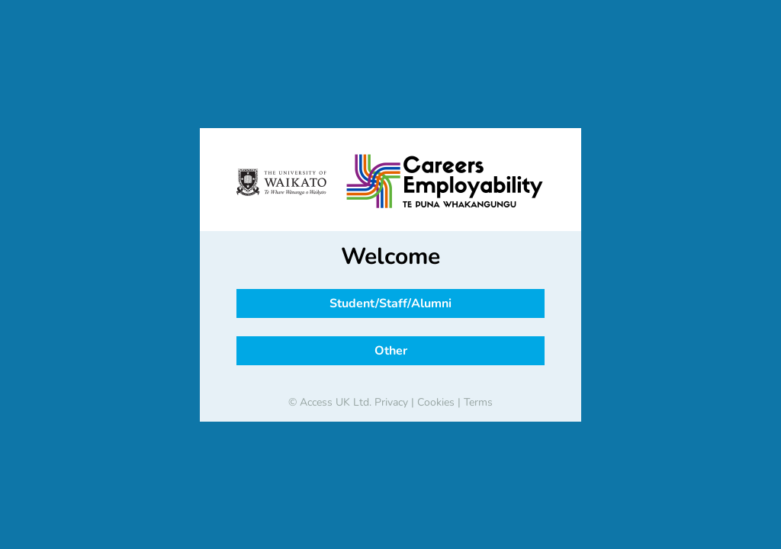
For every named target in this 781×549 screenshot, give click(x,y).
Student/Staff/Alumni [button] (390, 303)
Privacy (391, 402)
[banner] (390, 182)
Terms (478, 402)
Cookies (436, 402)
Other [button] (390, 350)
